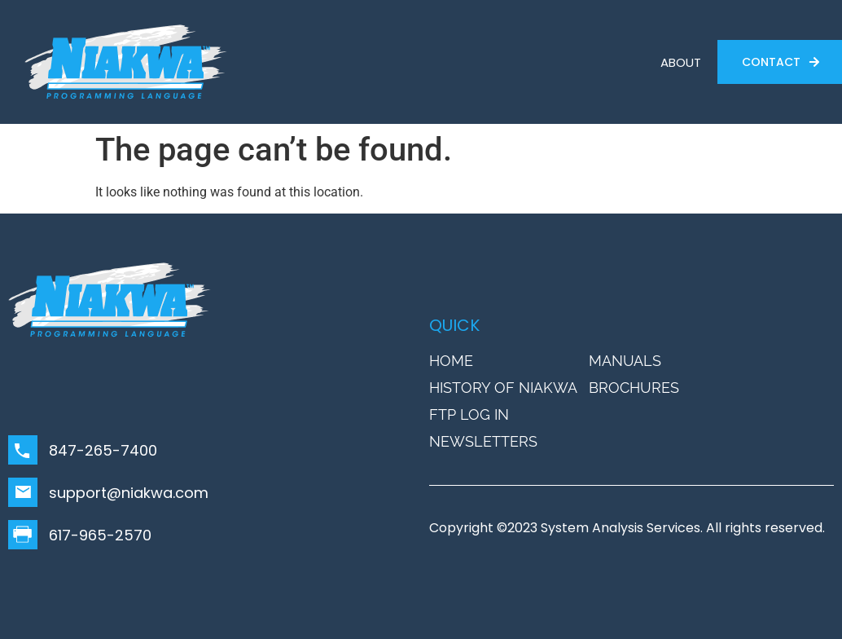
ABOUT (680, 62)
